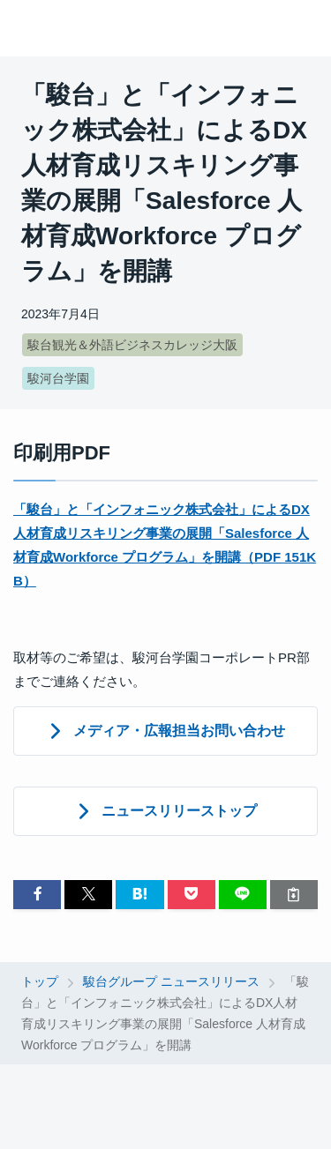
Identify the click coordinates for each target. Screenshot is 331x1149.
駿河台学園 (58, 378)
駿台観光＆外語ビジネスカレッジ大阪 (132, 345)
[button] (37, 894)
